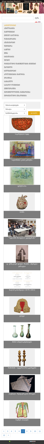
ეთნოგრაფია (10, 89)
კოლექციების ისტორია (14, 74)
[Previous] (4, 431)
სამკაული (8, 82)
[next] (8, 435)
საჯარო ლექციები (12, 85)
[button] (15, 105)
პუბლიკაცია (9, 28)
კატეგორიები (10, 25)
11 (40, 431)
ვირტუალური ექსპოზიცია (15, 96)
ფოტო (7, 60)
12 (4, 435)
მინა (6, 53)
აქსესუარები (9, 43)
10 (35, 431)
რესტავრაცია (10, 39)
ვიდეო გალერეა (11, 35)
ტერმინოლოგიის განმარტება (17, 92)
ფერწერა (8, 46)
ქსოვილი (8, 67)
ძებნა (37, 18)
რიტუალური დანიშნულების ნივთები (20, 64)
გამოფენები (9, 32)
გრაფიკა (8, 78)
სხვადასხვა (9, 57)
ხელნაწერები (10, 71)
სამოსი (7, 50)
